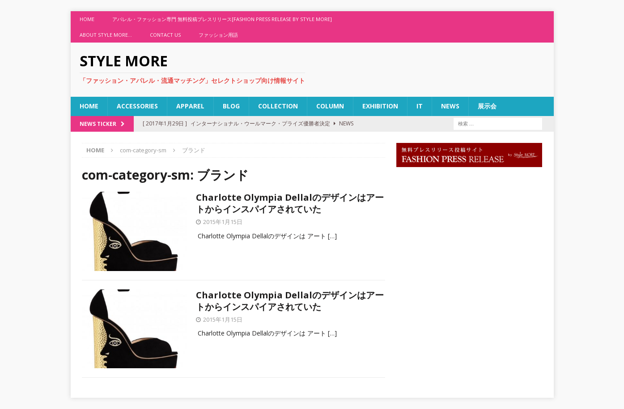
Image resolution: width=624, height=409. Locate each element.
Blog (231, 106)
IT (419, 106)
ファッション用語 (218, 34)
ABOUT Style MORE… (106, 34)
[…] (332, 236)
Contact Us (165, 34)
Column (330, 106)
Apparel (190, 106)
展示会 (487, 106)
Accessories (137, 106)
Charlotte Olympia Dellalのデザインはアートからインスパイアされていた (290, 203)
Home (87, 19)
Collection (278, 106)
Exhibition (380, 106)
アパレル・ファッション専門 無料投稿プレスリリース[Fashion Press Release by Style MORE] (222, 19)
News (450, 106)
